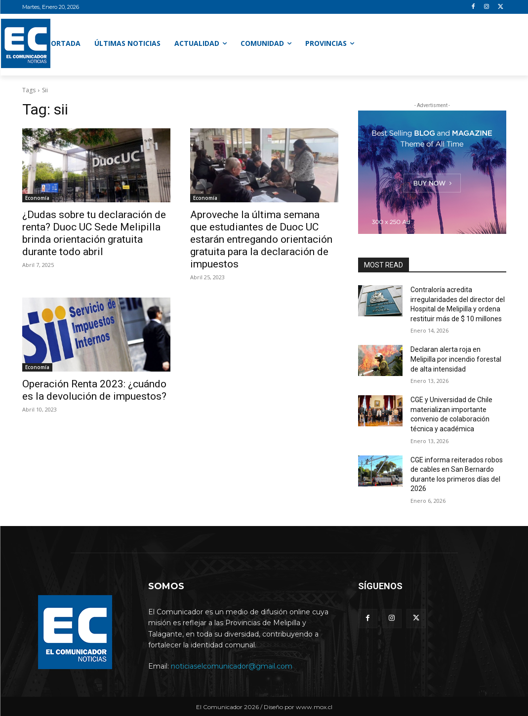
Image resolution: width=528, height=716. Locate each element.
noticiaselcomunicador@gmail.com (231, 666)
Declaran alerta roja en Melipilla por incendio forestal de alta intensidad (455, 359)
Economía (37, 197)
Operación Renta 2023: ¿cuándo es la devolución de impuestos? (94, 390)
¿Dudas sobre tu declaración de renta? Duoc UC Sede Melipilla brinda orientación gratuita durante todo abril (94, 233)
